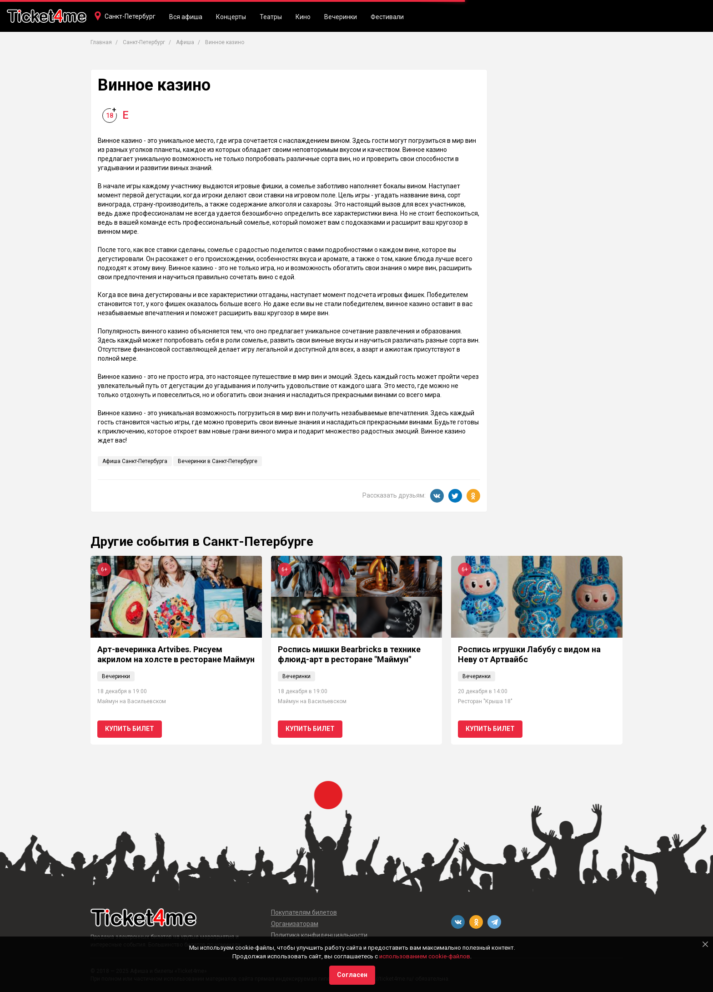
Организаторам (294, 923)
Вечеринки (340, 16)
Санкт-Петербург (130, 16)
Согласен (352, 974)
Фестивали (387, 16)
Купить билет (129, 728)
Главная (101, 42)
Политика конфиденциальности (319, 935)
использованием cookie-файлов (424, 956)
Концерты (231, 16)
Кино (303, 16)
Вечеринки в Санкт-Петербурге (217, 461)
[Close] (705, 944)
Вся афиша (185, 16)
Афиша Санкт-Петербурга (134, 461)
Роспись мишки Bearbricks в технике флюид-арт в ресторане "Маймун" (349, 654)
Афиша (185, 42)
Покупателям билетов (304, 912)
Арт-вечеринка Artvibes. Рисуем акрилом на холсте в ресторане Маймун (176, 654)
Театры (271, 16)
